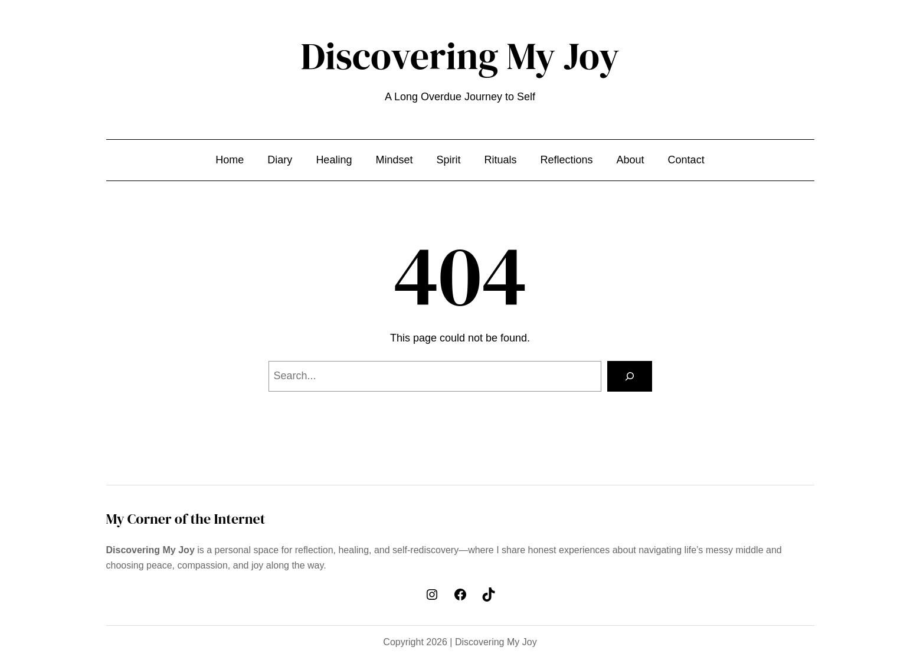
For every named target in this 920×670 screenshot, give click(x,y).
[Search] (629, 376)
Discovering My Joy (460, 55)
